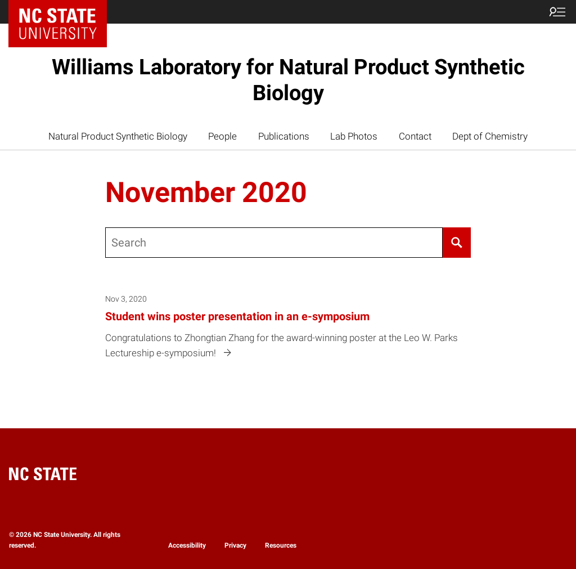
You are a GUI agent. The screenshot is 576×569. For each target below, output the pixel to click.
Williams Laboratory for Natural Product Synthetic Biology (288, 80)
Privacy (235, 545)
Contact (415, 136)
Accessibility (187, 545)
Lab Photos (353, 136)
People (222, 136)
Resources (280, 545)
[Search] (457, 242)
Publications (283, 136)
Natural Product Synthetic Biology (117, 136)
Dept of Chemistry (490, 136)
